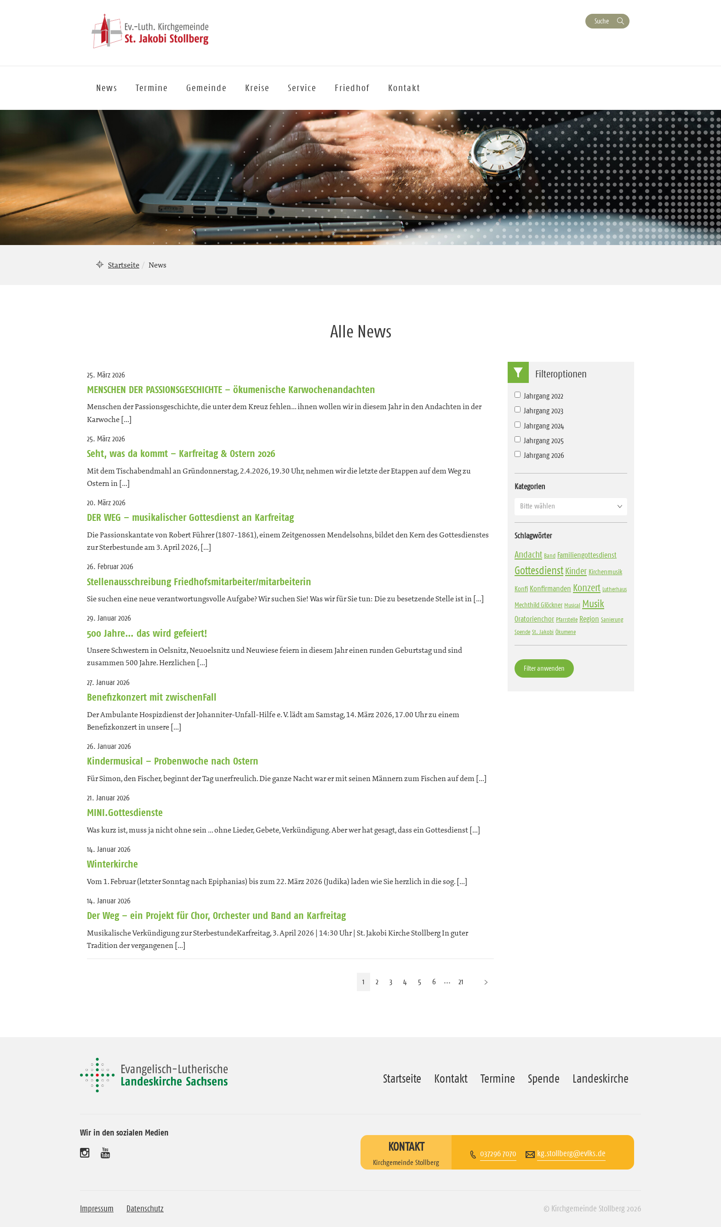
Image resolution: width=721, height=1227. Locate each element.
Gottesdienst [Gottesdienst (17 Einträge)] (539, 570)
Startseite (123, 265)
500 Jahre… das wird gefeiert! (147, 633)
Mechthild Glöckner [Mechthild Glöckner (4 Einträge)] (538, 604)
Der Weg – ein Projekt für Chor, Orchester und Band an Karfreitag (216, 915)
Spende (544, 1078)
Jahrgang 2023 (539, 410)
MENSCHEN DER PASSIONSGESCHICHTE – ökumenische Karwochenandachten (231, 389)
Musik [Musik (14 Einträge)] (593, 604)
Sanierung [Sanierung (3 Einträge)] (612, 619)
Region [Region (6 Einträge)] (589, 619)
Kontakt (404, 87)
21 (461, 981)
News (106, 87)
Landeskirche (600, 1078)
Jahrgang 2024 (539, 426)
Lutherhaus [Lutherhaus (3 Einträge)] (614, 589)
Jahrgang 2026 (539, 455)
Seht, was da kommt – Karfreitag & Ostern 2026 (181, 453)
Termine (152, 87)
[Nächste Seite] (486, 982)
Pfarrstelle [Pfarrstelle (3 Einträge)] (567, 619)
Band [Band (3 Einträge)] (549, 555)
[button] (571, 506)
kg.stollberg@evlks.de (571, 1153)
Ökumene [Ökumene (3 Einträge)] (565, 631)
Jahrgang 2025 (539, 440)
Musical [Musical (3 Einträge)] (572, 605)
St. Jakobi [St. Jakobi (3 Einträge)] (543, 631)
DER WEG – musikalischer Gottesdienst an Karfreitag (190, 517)
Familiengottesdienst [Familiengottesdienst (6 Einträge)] (587, 555)
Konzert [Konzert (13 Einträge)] (587, 588)
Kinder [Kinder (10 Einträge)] (576, 570)
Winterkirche (112, 863)
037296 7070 (498, 1153)
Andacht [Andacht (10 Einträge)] (528, 554)
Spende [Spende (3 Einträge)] (522, 631)
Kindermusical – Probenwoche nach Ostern (172, 760)
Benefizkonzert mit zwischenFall (152, 696)
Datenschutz (145, 1209)
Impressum (97, 1209)
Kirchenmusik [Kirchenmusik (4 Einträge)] (605, 571)
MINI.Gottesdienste (125, 812)
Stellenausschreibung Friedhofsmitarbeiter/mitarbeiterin (199, 581)
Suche (602, 21)
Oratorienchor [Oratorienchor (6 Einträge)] (534, 619)
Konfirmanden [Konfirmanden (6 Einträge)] (550, 588)
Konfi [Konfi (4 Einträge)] (521, 588)
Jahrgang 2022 (539, 396)
